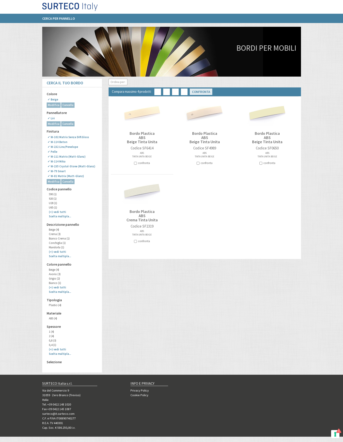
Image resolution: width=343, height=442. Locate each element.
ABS (53, 318)
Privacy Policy (139, 390)
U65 (53, 207)
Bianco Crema (59, 238)
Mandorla (56, 247)
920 (53, 199)
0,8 (52, 340)
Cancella (67, 105)
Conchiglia (57, 243)
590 (53, 194)
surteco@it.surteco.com (58, 414)
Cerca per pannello (58, 20)
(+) (57, 212)
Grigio (54, 278)
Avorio (55, 274)
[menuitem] (60, 20)
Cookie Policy (139, 395)
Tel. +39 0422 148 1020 (56, 404)
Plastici (55, 305)
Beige (54, 230)
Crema (55, 234)
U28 (53, 203)
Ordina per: (118, 82)
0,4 (52, 345)
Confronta (201, 92)
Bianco (55, 283)
